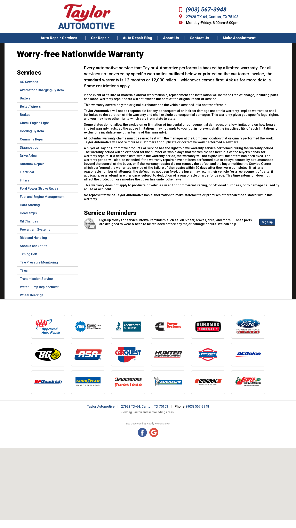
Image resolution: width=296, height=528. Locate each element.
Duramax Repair (32, 164)
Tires (24, 271)
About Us (171, 38)
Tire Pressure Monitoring (39, 262)
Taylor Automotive (100, 406)
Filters (24, 180)
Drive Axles (28, 156)
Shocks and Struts (33, 246)
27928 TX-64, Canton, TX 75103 (212, 17)
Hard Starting (30, 205)
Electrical (27, 172)
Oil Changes (29, 221)
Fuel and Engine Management (42, 197)
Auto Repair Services (60, 38)
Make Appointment (239, 38)
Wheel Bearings (31, 295)
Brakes (25, 115)
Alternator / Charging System (42, 90)
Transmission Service (36, 279)
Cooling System (32, 131)
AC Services (29, 82)
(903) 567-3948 (202, 9)
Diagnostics (29, 147)
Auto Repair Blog (137, 38)
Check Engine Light (34, 123)
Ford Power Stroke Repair (39, 188)
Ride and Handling (33, 238)
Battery (25, 98)
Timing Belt (28, 254)
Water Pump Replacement (39, 287)
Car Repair (101, 38)
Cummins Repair (32, 139)
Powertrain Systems (35, 229)
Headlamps (28, 213)
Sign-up (267, 222)
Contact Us (201, 38)
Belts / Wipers (30, 106)
